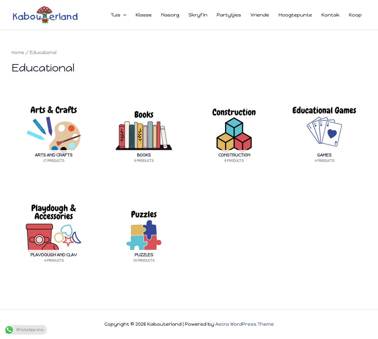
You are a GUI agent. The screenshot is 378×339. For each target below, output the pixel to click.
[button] (123, 15)
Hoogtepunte (295, 15)
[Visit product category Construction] (234, 130)
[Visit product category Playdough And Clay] (54, 230)
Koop (355, 15)
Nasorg (170, 15)
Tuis (118, 15)
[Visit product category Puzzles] (144, 230)
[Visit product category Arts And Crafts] (54, 130)
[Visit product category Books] (144, 130)
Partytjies (229, 15)
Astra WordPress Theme (244, 324)
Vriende (260, 15)
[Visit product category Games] (324, 130)
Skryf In (198, 15)
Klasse (144, 15)
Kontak (331, 15)
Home (18, 52)
